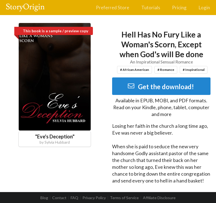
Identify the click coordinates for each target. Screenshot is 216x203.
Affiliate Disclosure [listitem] (159, 198)
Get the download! (160, 87)
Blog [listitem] (44, 198)
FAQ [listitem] (74, 198)
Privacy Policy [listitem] (94, 198)
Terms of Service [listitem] (124, 198)
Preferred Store (112, 7)
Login (204, 7)
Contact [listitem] (59, 198)
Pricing (179, 7)
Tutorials (150, 7)
